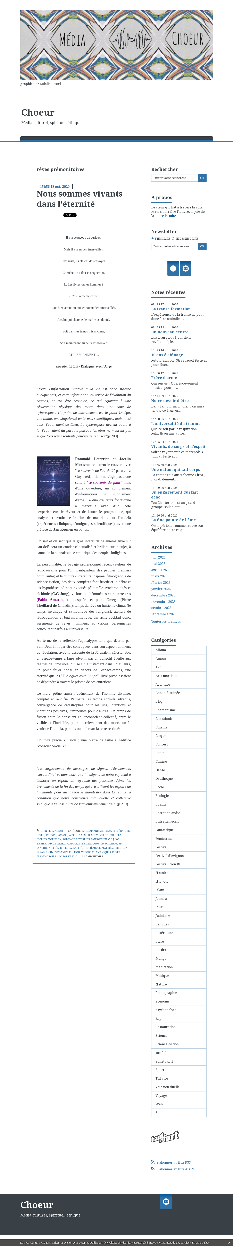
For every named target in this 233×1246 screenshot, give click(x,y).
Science (50, 835)
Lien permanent (50, 831)
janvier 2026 (161, 589)
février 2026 (160, 582)
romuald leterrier (76, 839)
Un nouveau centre (170, 331)
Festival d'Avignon (170, 855)
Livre (40, 835)
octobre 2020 (68, 856)
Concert (162, 744)
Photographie (166, 992)
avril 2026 (159, 570)
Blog (159, 701)
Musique (162, 975)
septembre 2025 (163, 614)
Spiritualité (164, 1061)
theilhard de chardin (52, 843)
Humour (162, 881)
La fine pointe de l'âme (173, 519)
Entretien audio (168, 813)
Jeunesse (162, 898)
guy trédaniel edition (64, 852)
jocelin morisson (49, 839)
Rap (158, 1018)
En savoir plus (200, 1242)
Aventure (163, 684)
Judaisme (163, 915)
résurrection (117, 848)
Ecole (160, 787)
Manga (161, 958)
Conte (160, 753)
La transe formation (171, 308)
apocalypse (77, 843)
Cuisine (161, 761)
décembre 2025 (163, 595)
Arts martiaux (166, 676)
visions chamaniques (96, 852)
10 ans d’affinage (167, 354)
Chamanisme (94, 831)
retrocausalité (71, 848)
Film (108, 831)
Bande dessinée (168, 693)
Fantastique (165, 830)
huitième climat (95, 848)
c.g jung (113, 839)
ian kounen (99, 839)
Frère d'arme (164, 377)
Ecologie (162, 795)
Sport (160, 1069)
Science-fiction (167, 1044)
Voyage (62, 835)
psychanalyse (166, 1010)
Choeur (38, 112)
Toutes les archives (166, 621)
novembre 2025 (163, 602)
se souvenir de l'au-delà (104, 835)
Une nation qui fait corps (175, 469)
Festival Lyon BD (168, 864)
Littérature (121, 831)
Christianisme (166, 718)
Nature (161, 984)
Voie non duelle (168, 1087)
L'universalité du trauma (176, 423)
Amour (161, 658)
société (161, 1052)
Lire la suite (166, 216)
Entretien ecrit (167, 821)
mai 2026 (158, 564)
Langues (162, 924)
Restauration (166, 1027)
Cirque (161, 735)
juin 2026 (158, 557)
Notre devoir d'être (170, 400)
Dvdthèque (164, 778)
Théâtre (162, 1078)
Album (161, 650)
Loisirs (161, 950)
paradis (42, 852)
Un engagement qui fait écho (174, 494)
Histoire (162, 872)
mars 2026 (159, 576)
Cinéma (161, 727)
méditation (164, 967)
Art (158, 667)
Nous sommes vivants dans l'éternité (79, 198)
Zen (158, 1112)
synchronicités (48, 848)
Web (72, 835)
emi (121, 843)
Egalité (161, 804)
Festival (161, 847)
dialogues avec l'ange (101, 843)
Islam (160, 890)
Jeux (159, 907)
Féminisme (164, 838)
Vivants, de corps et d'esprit (178, 446)
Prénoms (162, 1001)
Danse (160, 770)
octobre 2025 (161, 608)
